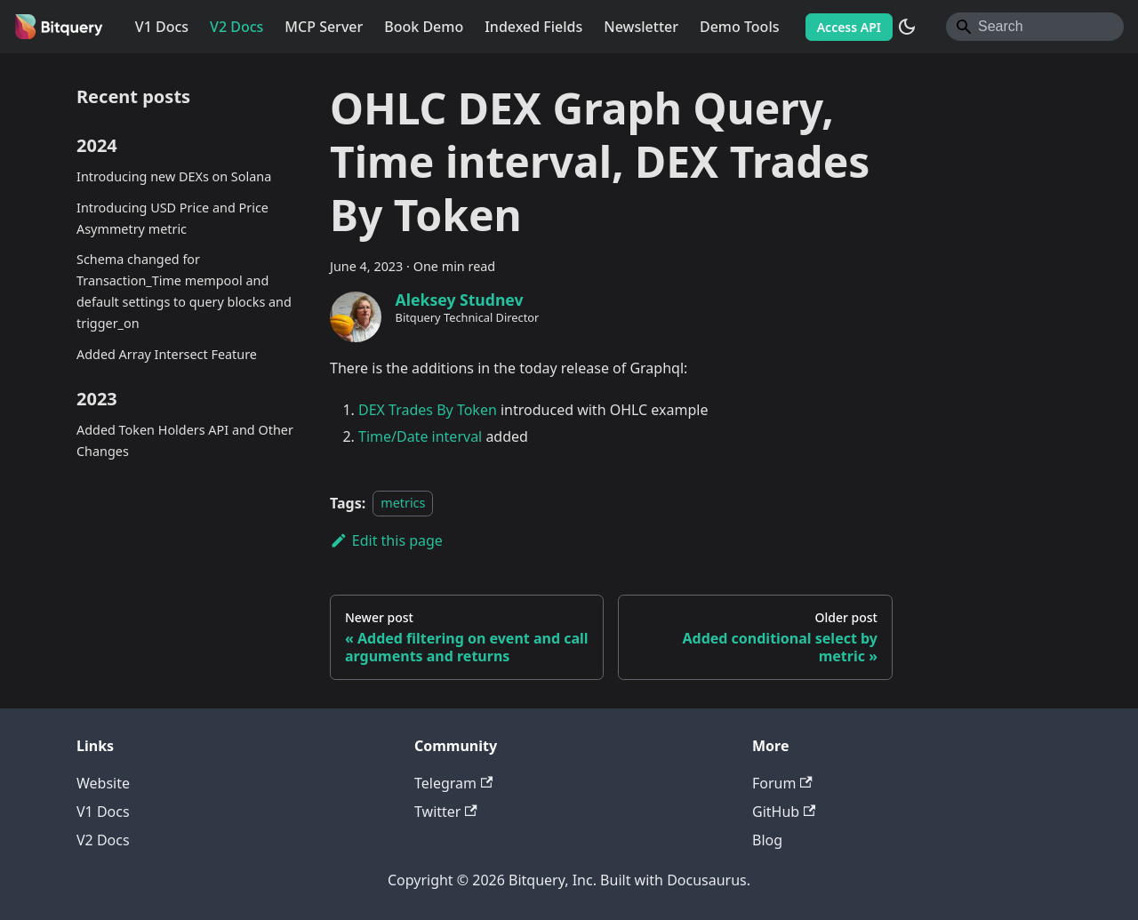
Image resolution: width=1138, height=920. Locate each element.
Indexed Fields (533, 26)
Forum (782, 783)
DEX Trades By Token (427, 410)
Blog (767, 840)
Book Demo (423, 26)
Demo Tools (740, 26)
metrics (403, 503)
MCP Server (323, 26)
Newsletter (641, 26)
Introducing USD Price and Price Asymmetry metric (172, 218)
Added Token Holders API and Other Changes (184, 440)
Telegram (453, 783)
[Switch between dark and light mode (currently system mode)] (907, 26)
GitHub (783, 811)
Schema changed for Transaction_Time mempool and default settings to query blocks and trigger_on (184, 291)
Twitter (445, 811)
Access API (849, 27)
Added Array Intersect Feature (166, 354)
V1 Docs (161, 26)
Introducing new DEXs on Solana (173, 176)
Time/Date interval (420, 436)
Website (103, 783)
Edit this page (386, 540)
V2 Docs (236, 26)
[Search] (1035, 26)
